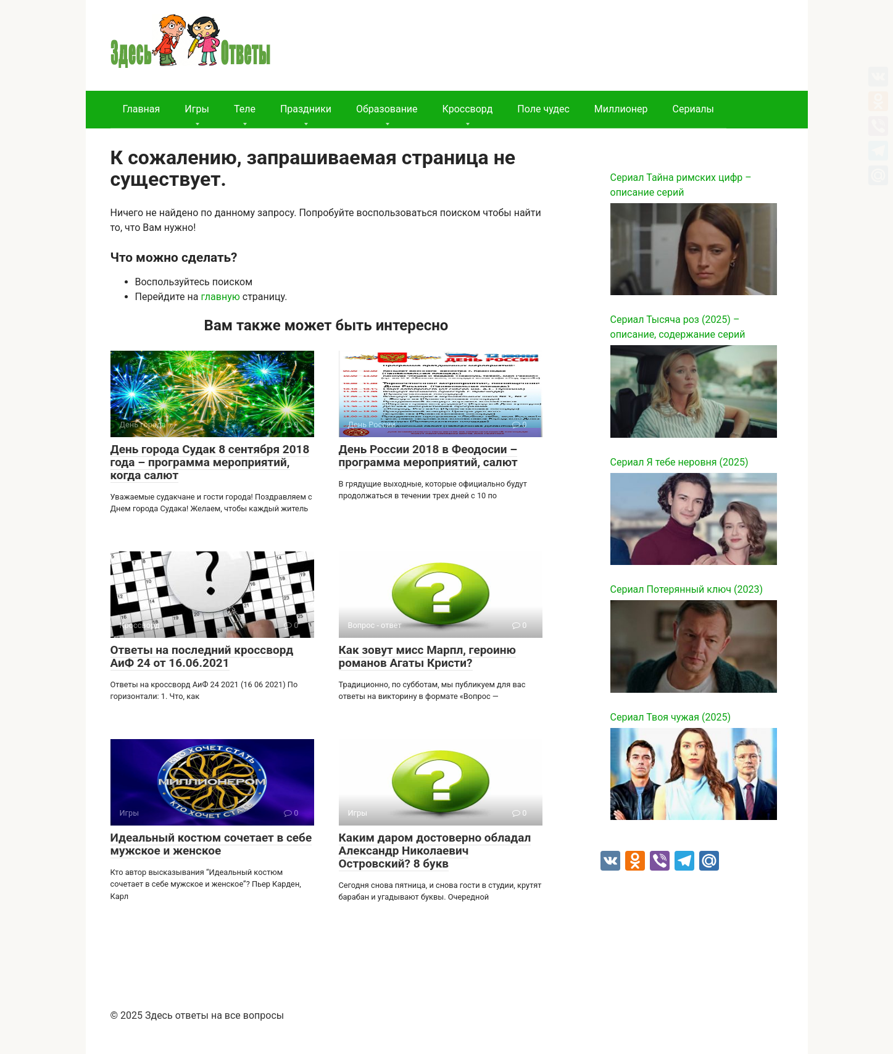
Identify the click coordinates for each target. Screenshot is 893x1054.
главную (220, 297)
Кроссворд (467, 109)
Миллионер (621, 109)
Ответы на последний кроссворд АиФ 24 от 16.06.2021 (202, 656)
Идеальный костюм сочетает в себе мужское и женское (211, 844)
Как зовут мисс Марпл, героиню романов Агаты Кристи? (428, 656)
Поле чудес (543, 109)
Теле (244, 109)
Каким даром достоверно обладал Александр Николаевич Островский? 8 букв (435, 850)
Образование (386, 109)
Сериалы (694, 109)
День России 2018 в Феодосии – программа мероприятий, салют (428, 455)
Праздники (305, 109)
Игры (197, 109)
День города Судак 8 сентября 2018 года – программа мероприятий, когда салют (210, 462)
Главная (141, 109)
